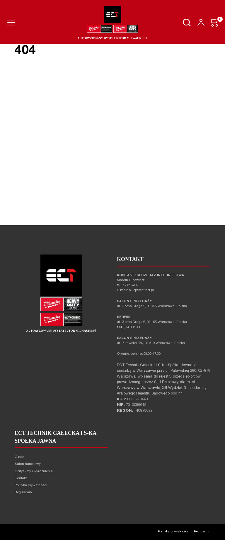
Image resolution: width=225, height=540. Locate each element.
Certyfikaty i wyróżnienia (34, 471)
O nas (19, 457)
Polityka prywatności (31, 485)
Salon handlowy (28, 464)
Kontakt (21, 478)
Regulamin (23, 492)
